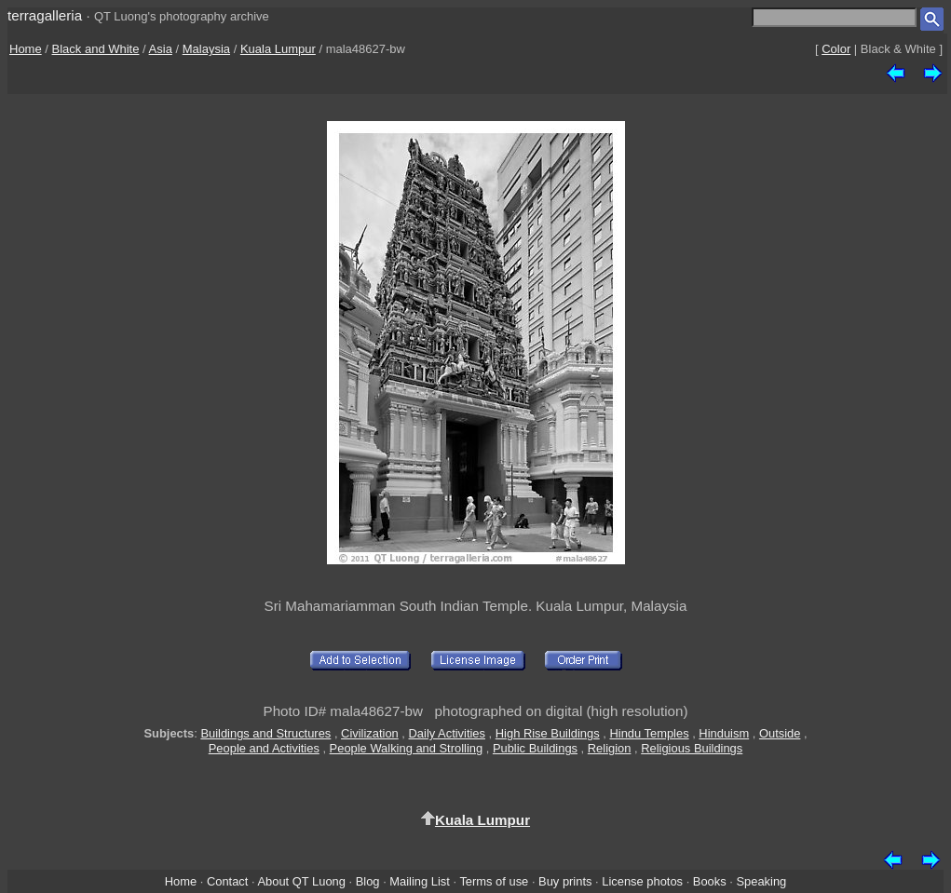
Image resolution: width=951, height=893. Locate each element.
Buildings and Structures (265, 733)
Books (710, 881)
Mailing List (419, 881)
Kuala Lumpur (278, 49)
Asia (160, 49)
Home (25, 49)
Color (836, 49)
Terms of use (493, 881)
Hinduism (724, 733)
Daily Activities (447, 733)
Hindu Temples (648, 733)
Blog (368, 881)
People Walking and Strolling (406, 748)
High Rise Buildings (548, 733)
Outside (779, 733)
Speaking (761, 881)
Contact (227, 881)
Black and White (96, 49)
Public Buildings (535, 748)
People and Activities (264, 748)
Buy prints (564, 881)
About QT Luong (301, 881)
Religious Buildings (691, 748)
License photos (642, 881)
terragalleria (44, 15)
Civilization (370, 733)
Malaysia (206, 49)
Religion (610, 748)
